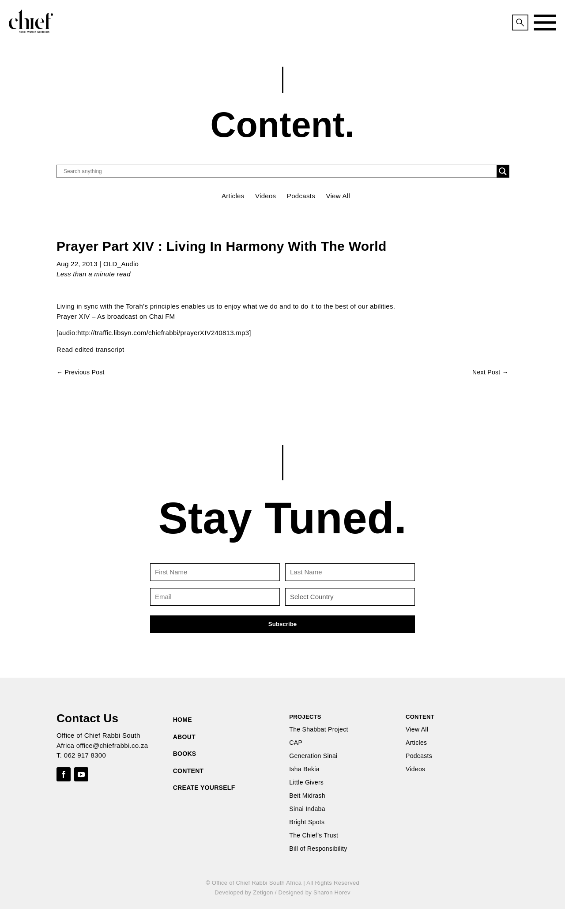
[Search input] (279, 171)
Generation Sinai (313, 756)
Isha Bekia (304, 769)
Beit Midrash (307, 795)
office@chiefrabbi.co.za (112, 745)
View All (338, 196)
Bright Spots (306, 822)
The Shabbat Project (318, 729)
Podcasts (301, 196)
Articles (233, 196)
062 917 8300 (85, 755)
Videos (265, 196)
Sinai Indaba (307, 809)
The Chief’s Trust (313, 835)
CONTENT (188, 770)
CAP (295, 742)
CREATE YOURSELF (204, 787)
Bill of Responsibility (318, 848)
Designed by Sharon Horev (314, 892)
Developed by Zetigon (244, 892)
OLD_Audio (121, 264)
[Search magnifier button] (503, 171)
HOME (182, 719)
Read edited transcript (90, 349)
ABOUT (184, 736)
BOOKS (184, 753)
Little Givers (306, 782)
